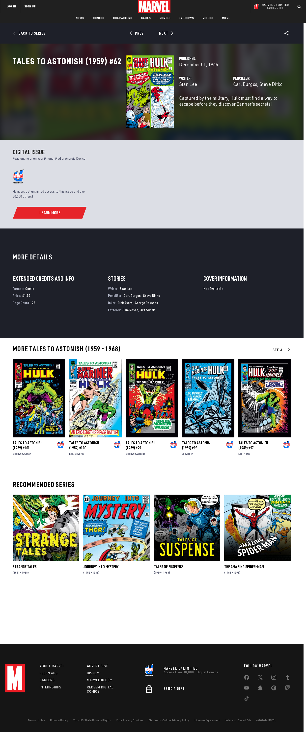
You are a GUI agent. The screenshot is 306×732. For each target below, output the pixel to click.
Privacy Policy (59, 720)
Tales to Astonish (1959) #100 (84, 497)
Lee (71, 505)
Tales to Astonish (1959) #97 (253, 497)
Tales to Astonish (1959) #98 (197, 497)
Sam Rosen (130, 361)
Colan (27, 505)
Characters (122, 18)
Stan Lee (108, 106)
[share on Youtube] (246, 688)
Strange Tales (24, 618)
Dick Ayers (125, 354)
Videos (208, 18)
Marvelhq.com (99, 680)
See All (282, 401)
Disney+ (94, 673)
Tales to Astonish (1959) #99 (140, 497)
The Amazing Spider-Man (244, 618)
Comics (98, 18)
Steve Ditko (231, 106)
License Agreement (208, 720)
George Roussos (146, 354)
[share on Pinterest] (273, 688)
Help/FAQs (49, 673)
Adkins (141, 505)
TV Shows (186, 18)
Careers (47, 680)
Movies (165, 18)
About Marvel (52, 666)
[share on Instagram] (273, 678)
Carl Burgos (205, 106)
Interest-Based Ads (238, 720)
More (226, 18)
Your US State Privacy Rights (92, 720)
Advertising (98, 666)
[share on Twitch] (287, 688)
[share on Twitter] (260, 678)
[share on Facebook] (246, 678)
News (80, 18)
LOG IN (11, 6)
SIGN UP (30, 6)
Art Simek (147, 361)
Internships (50, 687)
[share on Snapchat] (260, 688)
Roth (190, 505)
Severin (79, 505)
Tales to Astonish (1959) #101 (27, 497)
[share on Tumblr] (287, 678)
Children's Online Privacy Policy (169, 720)
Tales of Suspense (168, 618)
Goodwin (18, 505)
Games (146, 18)
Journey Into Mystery (100, 618)
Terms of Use (36, 720)
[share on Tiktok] (246, 699)
